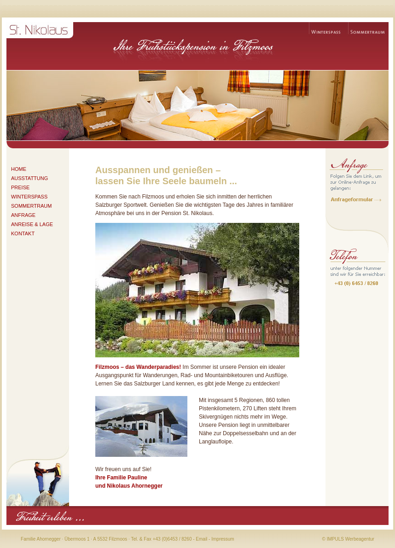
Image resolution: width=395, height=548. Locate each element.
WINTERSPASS (29, 196)
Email (201, 539)
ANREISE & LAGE (32, 224)
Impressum (222, 539)
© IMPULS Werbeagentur (348, 539)
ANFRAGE (23, 215)
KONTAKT (23, 233)
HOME (18, 169)
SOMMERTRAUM (31, 206)
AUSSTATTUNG (29, 178)
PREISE (20, 187)
